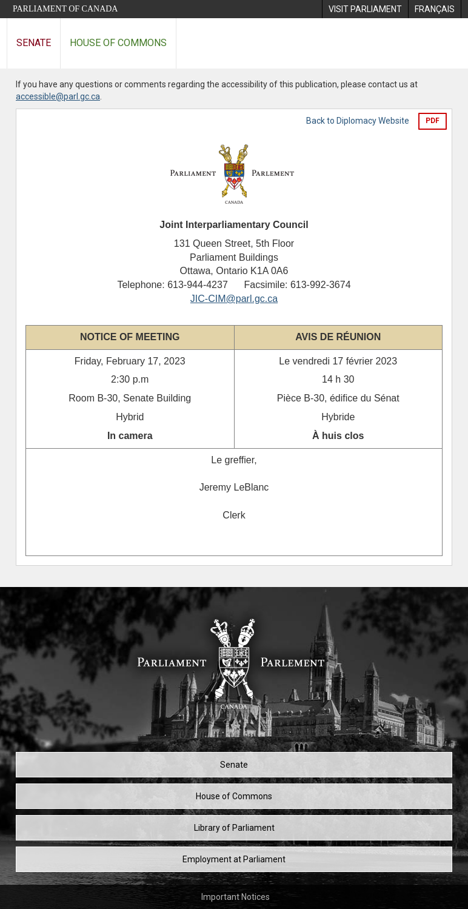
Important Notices (235, 897)
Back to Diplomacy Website (357, 121)
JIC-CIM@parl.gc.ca (234, 298)
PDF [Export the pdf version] (433, 120)
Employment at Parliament (234, 859)
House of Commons (118, 43)
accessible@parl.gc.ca (58, 96)
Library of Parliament (234, 828)
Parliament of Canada (65, 8)
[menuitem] (365, 9)
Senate (33, 43)
